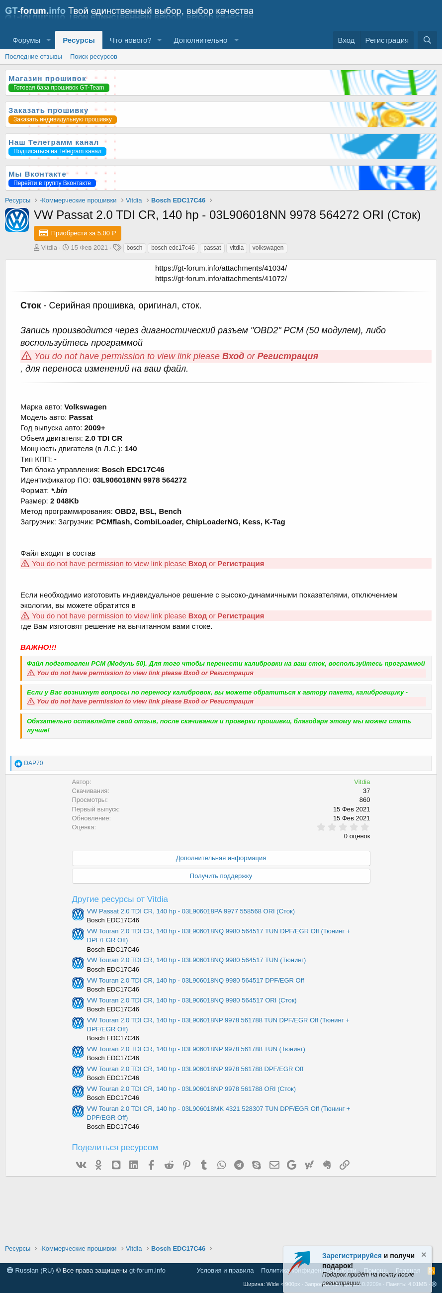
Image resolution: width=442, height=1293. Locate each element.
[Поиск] (427, 40)
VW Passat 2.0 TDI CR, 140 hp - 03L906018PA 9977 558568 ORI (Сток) (191, 911)
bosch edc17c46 (172, 247)
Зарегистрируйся (352, 1256)
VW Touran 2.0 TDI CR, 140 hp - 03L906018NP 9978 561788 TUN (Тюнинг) (196, 1049)
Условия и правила (225, 1270)
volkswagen (268, 247)
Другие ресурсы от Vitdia (120, 899)
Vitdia (49, 247)
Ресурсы (79, 40)
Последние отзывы (33, 56)
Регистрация (288, 356)
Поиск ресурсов (93, 56)
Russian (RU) (30, 1270)
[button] (48, 40)
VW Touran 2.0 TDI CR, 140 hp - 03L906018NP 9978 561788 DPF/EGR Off (195, 1069)
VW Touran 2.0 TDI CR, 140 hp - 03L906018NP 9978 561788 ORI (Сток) (191, 1089)
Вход (233, 356)
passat (212, 247)
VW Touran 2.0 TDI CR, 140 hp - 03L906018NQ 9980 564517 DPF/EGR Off (195, 980)
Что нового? (131, 40)
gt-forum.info (147, 1270)
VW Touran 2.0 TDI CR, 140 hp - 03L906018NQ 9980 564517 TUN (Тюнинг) (196, 960)
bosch (135, 247)
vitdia (237, 247)
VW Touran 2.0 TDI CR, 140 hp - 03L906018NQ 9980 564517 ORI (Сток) (192, 1000)
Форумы (26, 40)
